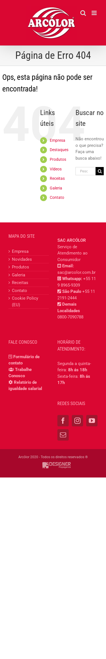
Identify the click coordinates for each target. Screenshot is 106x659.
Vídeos (56, 169)
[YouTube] (92, 420)
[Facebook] (63, 420)
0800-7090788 (70, 317)
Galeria (56, 188)
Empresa (57, 140)
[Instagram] (77, 420)
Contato (57, 197)
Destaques (59, 149)
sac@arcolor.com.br (76, 272)
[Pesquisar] (100, 171)
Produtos (58, 159)
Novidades (22, 259)
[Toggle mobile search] (83, 13)
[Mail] (63, 435)
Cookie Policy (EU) (25, 301)
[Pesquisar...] (85, 171)
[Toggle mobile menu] (95, 13)
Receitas (57, 178)
